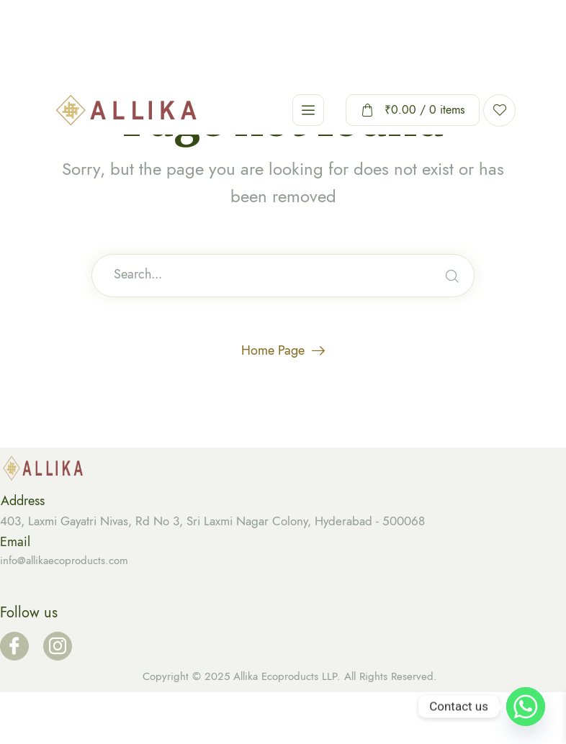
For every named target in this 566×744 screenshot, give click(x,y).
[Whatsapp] (525, 706)
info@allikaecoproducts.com (64, 560)
